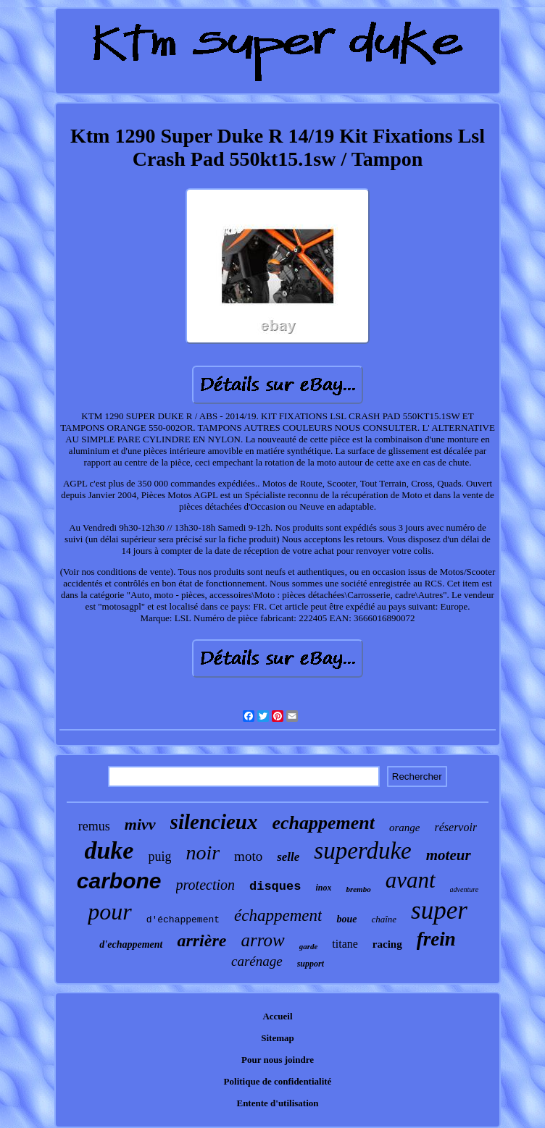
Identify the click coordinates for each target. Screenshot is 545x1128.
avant (411, 880)
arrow (262, 940)
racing (387, 944)
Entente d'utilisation (277, 1103)
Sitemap (277, 1037)
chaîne (383, 919)
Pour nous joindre (277, 1059)
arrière (201, 940)
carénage (257, 961)
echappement (323, 822)
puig (159, 856)
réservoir (455, 827)
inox (323, 888)
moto (248, 856)
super (439, 910)
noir (203, 852)
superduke (362, 851)
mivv (140, 824)
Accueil (277, 1016)
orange (404, 827)
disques (275, 886)
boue (346, 919)
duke (108, 850)
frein (436, 939)
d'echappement (130, 944)
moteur (448, 855)
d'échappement (183, 919)
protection (205, 885)
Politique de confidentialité (278, 1081)
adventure (464, 889)
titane (345, 944)
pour (109, 911)
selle (288, 857)
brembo (358, 889)
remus (94, 826)
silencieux (214, 821)
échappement (278, 915)
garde (308, 946)
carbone (119, 881)
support (310, 964)
